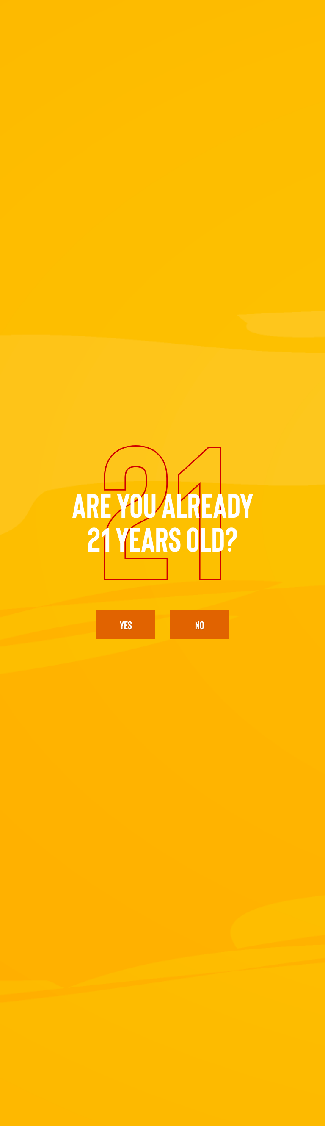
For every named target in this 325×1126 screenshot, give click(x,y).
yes (126, 624)
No (199, 624)
